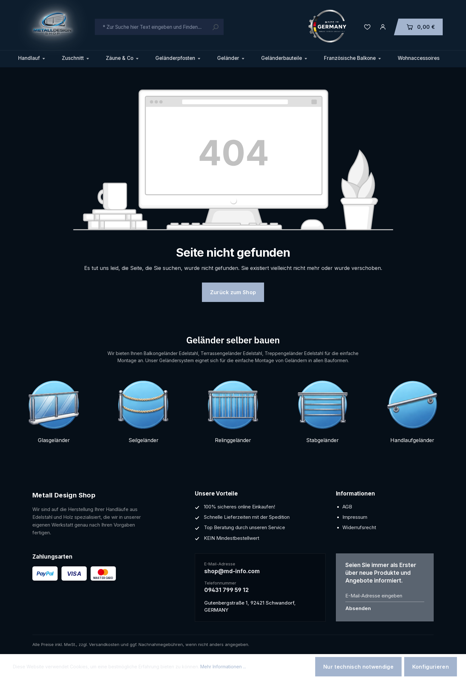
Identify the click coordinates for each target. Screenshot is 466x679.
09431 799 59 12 (226, 590)
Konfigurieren (430, 666)
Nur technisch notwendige (358, 666)
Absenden (358, 608)
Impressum (354, 517)
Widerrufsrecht (359, 527)
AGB (347, 507)
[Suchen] (215, 26)
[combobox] (159, 26)
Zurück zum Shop (233, 292)
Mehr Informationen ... (223, 666)
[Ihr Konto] (383, 27)
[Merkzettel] (367, 27)
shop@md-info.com (232, 571)
